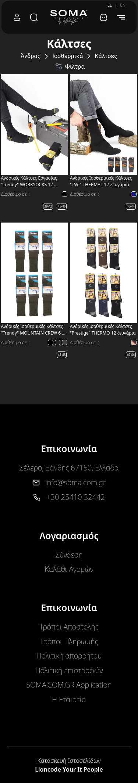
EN (122, 5)
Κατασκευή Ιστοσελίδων (68, 761)
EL (109, 5)
